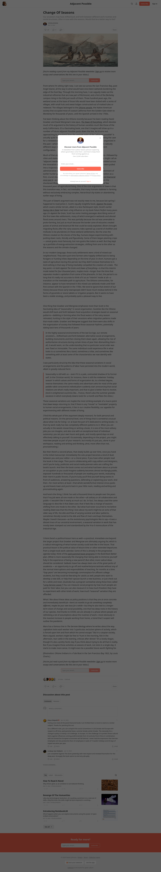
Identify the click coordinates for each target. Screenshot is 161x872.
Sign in (154, 4)
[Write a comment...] (83, 711)
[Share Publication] (136, 4)
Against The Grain (104, 204)
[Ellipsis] (116, 720)
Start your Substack (74, 862)
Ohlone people (85, 107)
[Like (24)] (46, 30)
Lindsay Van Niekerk (55, 751)
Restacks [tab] (56, 701)
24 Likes (60, 679)
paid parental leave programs (81, 554)
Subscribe (144, 4)
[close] (100, 138)
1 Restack (67, 679)
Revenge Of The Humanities (56, 795)
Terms (86, 857)
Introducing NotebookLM (55, 811)
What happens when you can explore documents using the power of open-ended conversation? (70, 815)
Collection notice (94, 857)
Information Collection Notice (80, 175)
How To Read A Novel (53, 781)
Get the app (90, 863)
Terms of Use (91, 173)
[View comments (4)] (54, 30)
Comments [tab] (47, 701)
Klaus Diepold (53, 720)
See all (48, 827)
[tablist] (51, 701)
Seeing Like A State (51, 210)
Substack (71, 868)
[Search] (132, 4)
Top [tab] (45, 775)
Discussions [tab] (58, 775)
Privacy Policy (96, 175)
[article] (80, 785)
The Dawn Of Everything (91, 122)
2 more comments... (49, 765)
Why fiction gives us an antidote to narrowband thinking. (63, 784)
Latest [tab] (51, 775)
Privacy (80, 857)
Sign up (98, 71)
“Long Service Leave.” (53, 585)
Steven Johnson (53, 23)
